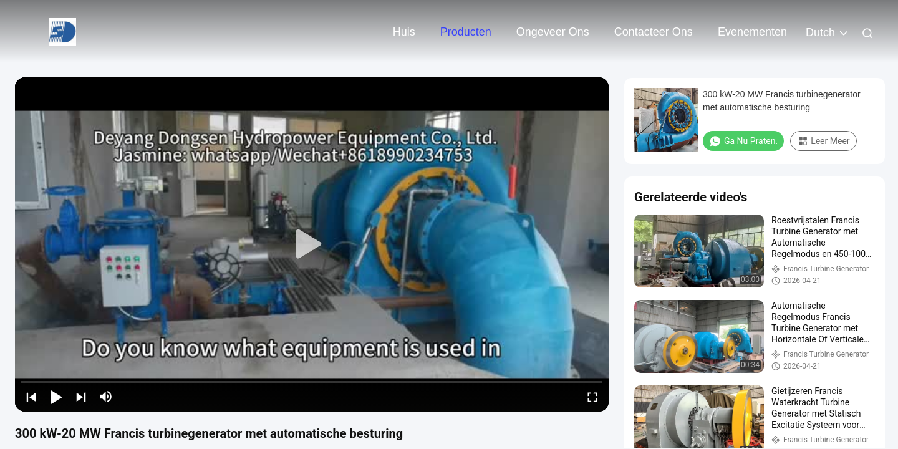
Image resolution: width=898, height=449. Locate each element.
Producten (465, 32)
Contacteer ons (653, 32)
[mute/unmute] (106, 396)
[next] (81, 396)
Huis (404, 32)
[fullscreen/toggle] (592, 396)
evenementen (752, 32)
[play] (311, 244)
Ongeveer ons (552, 32)
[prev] (31, 396)
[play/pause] (56, 396)
